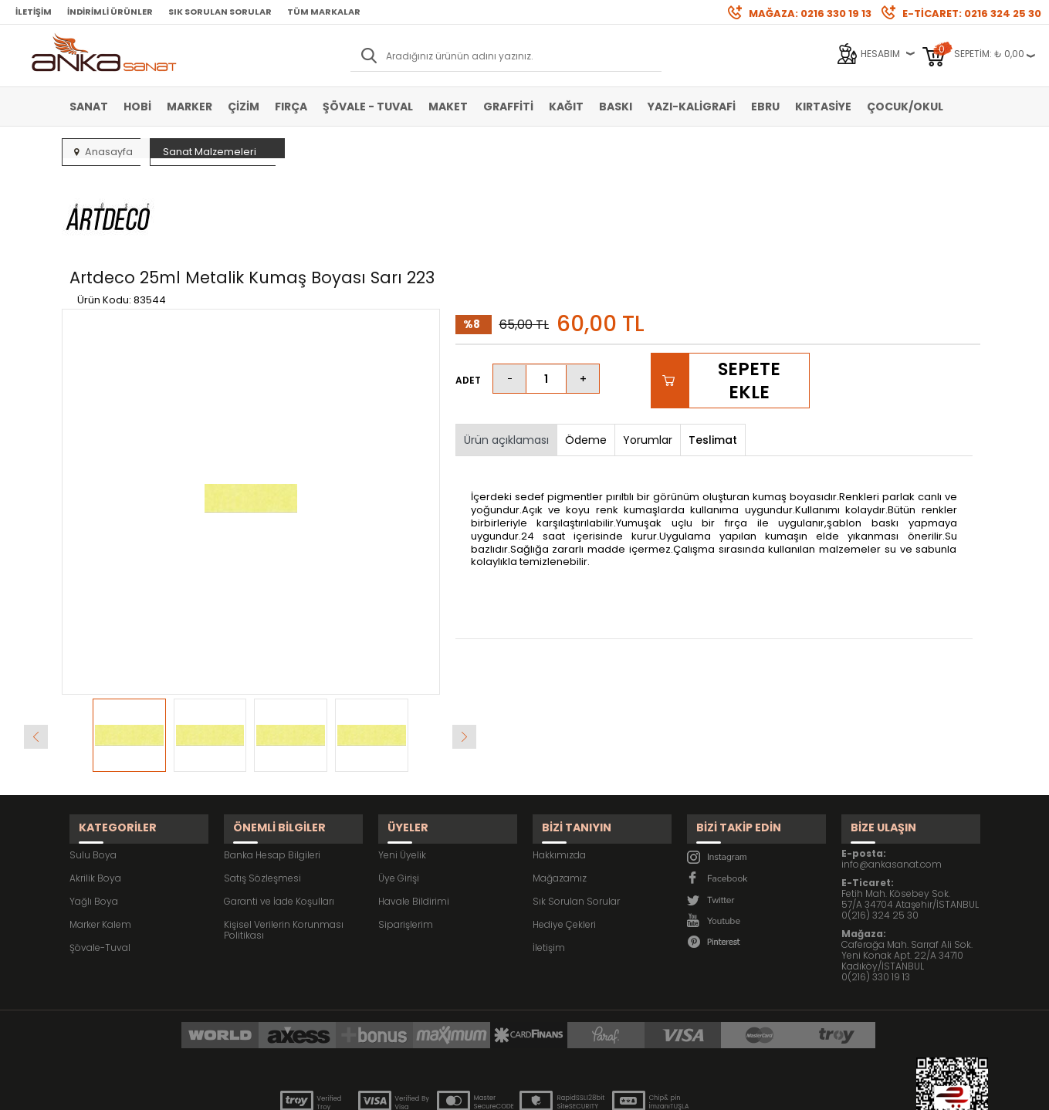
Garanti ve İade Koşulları (279, 817)
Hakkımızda (559, 770)
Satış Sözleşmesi (262, 793)
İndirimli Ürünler (110, 11)
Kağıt (566, 106)
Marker (189, 106)
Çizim (243, 106)
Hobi (137, 106)
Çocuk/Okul (905, 106)
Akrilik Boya (95, 793)
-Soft (438, 1090)
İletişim (33, 11)
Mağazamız (560, 793)
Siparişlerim (405, 840)
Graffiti (508, 106)
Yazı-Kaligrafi (692, 106)
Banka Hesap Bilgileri (272, 770)
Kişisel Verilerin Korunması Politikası (283, 846)
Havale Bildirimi (413, 817)
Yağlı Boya (93, 817)
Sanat (88, 106)
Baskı (615, 106)
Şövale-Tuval (99, 863)
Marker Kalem (100, 840)
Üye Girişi (398, 793)
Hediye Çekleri (564, 840)
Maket (448, 106)
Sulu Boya (93, 770)
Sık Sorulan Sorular (220, 11)
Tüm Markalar (323, 11)
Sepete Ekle (749, 308)
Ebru (765, 106)
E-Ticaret (478, 1090)
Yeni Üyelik (402, 770)
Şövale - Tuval (368, 106)
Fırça (291, 106)
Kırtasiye (823, 106)
